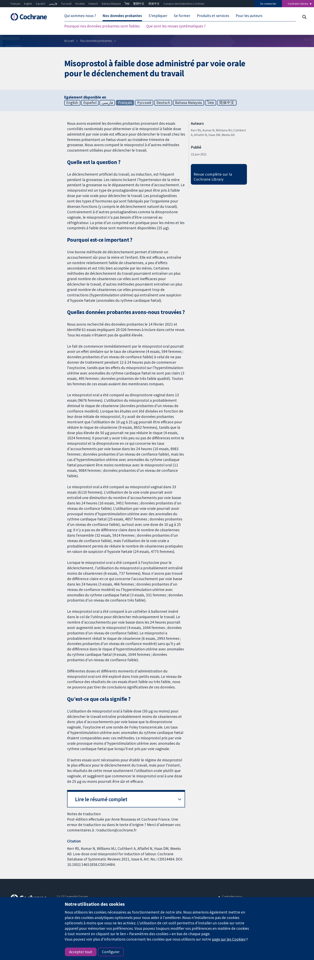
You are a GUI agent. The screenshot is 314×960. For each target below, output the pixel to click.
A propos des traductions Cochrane (183, 3)
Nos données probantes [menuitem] (122, 15)
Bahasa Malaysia (111, 3)
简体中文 (154, 3)
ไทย (127, 3)
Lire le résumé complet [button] (101, 799)
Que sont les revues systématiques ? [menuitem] (176, 26)
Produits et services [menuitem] (213, 15)
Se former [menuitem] (182, 15)
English (28, 3)
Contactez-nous (232, 897)
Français (15, 3)
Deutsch (93, 3)
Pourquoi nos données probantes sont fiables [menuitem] (102, 26)
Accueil (69, 41)
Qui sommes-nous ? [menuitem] (80, 15)
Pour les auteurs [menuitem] (249, 15)
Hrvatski (80, 3)
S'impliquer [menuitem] (158, 15)
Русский (66, 3)
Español (40, 3)
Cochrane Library (298, 3)
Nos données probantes (96, 41)
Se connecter (268, 3)
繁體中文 (138, 3)
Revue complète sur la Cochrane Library (213, 177)
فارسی (53, 3)
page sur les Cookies (228, 939)
